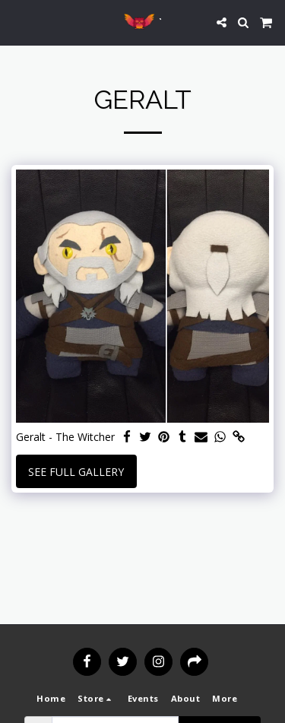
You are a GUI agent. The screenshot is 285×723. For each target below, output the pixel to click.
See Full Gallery (76, 472)
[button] (17, 21)
